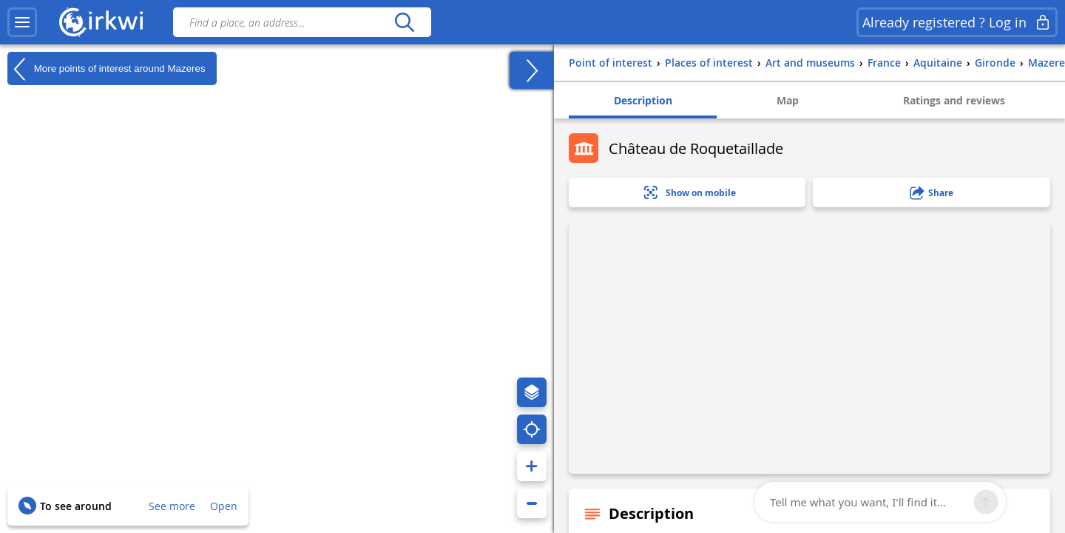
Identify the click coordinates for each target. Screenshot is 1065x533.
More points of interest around (106, 69)
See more (172, 506)
